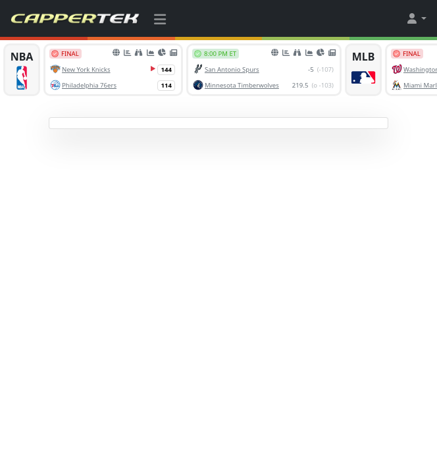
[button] (416, 18)
